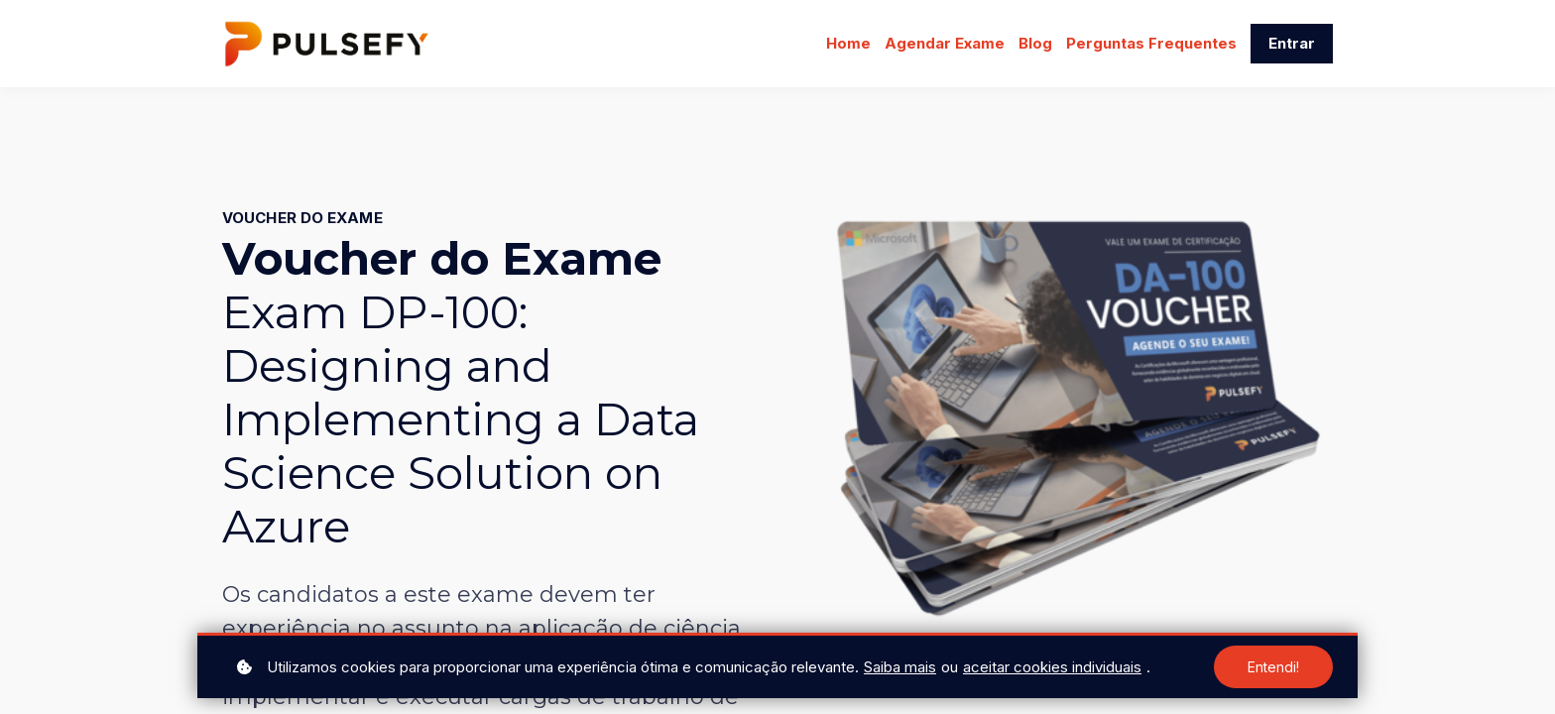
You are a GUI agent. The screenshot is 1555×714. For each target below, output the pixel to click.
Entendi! (1273, 666)
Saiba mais (900, 666)
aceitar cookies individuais (1052, 666)
